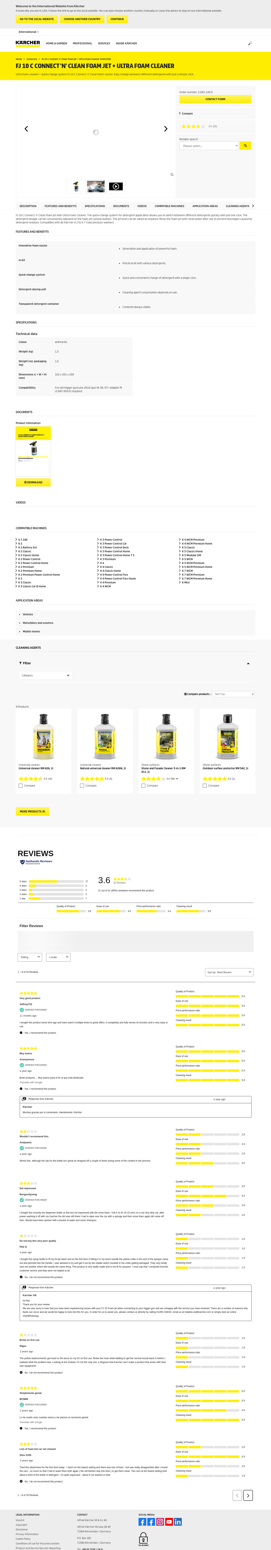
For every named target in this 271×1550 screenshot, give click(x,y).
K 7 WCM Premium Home (197, 578)
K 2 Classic (24, 551)
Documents (121, 206)
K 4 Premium (108, 582)
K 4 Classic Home (110, 571)
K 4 (102, 563)
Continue (117, 19)
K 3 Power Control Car (113, 543)
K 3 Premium (108, 559)
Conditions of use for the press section (37, 1535)
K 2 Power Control (29, 559)
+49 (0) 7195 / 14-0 (92, 1541)
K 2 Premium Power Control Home (39, 574)
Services (104, 43)
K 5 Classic (188, 547)
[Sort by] (233, 686)
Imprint (20, 1512)
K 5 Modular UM (191, 555)
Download (33, 482)
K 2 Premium (26, 567)
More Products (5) (32, 803)
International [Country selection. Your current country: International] (29, 32)
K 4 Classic (106, 567)
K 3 (20, 578)
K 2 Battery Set (27, 547)
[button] (26, 129)
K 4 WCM (105, 586)
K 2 (20, 543)
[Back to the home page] (29, 43)
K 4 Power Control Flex (114, 574)
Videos (142, 206)
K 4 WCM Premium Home (197, 543)
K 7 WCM (187, 571)
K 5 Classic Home (192, 551)
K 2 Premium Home (30, 571)
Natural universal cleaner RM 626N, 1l (103, 760)
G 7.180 (22, 539)
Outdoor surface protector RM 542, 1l (225, 760)
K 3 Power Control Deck (114, 547)
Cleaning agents (237, 206)
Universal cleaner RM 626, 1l (36, 760)
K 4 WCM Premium (193, 539)
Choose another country (82, 19)
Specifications (95, 206)
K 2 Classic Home (28, 555)
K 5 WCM (187, 559)
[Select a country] (208, 145)
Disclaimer (22, 1521)
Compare (187, 113)
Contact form (215, 99)
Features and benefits (61, 206)
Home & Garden (56, 43)
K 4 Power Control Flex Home (118, 578)
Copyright (21, 1516)
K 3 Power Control (111, 539)
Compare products (197, 686)
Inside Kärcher (126, 43)
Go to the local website (37, 19)
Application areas (205, 206)
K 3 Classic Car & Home (32, 586)
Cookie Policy (23, 1530)
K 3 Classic (24, 582)
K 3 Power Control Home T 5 (117, 555)
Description (28, 206)
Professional (82, 43)
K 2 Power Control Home (33, 563)
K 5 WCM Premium (193, 563)
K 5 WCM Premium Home (197, 567)
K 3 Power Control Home (115, 551)
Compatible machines (169, 206)
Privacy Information (27, 1526)
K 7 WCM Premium (193, 574)
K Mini (186, 582)
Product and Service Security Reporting (38, 1540)
